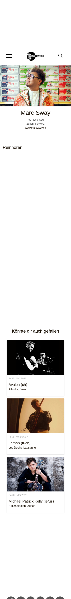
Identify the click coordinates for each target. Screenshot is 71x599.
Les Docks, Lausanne (22, 447)
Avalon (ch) (18, 385)
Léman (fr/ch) (20, 443)
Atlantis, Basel (18, 389)
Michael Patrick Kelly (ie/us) (31, 501)
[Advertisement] (34, 555)
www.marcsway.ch (35, 127)
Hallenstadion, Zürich (22, 505)
